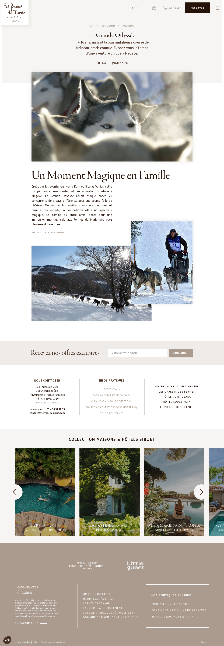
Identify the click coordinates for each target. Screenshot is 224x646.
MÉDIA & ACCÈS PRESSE (99, 599)
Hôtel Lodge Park (177, 402)
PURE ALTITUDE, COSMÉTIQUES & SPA (109, 613)
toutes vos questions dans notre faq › (112, 407)
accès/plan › (112, 389)
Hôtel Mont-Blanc (176, 397)
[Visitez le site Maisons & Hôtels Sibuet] (27, 589)
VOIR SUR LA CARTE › (47, 402)
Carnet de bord (102, 26)
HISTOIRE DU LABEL (97, 594)
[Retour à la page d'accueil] (15, 12)
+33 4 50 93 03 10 (49, 399)
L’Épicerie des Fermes (176, 407)
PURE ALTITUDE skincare (169, 604)
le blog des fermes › (112, 413)
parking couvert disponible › (112, 395)
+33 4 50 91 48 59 (55, 409)
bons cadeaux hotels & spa (172, 616)
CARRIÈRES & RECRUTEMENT (103, 608)
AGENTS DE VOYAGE (96, 603)
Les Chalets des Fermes (177, 391)
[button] (135, 8)
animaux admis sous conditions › (111, 401)
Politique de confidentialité (53, 642)
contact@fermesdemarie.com (47, 413)
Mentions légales (22, 642)
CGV (35, 642)
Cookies (204, 642)
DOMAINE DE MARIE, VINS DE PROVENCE (179, 610)
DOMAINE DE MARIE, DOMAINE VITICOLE (110, 617)
